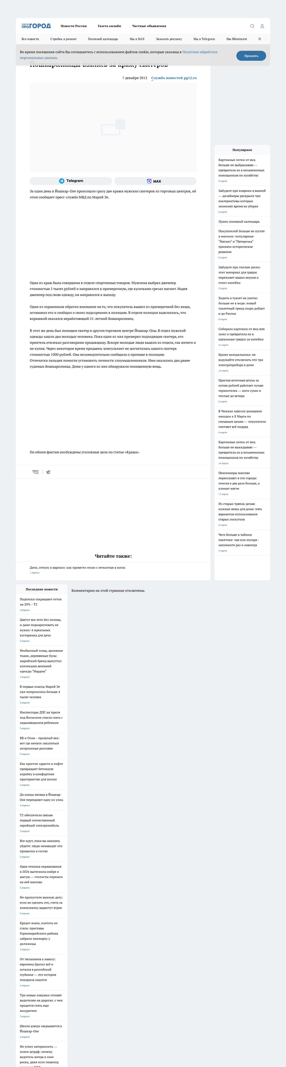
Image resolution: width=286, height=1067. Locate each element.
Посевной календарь (103, 39)
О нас (19, 937)
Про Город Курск (59, 908)
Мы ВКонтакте (236, 39)
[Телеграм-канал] (71, 181)
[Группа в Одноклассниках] (200, 910)
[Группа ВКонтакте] (190, 910)
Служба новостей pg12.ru (174, 77)
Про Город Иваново (163, 903)
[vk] (35, 472)
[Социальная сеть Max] (155, 181)
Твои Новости (23, 908)
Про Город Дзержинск (62, 914)
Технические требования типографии (86, 932)
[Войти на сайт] (262, 26)
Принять (251, 56)
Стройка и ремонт (63, 39)
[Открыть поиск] (252, 26)
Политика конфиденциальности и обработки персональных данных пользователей (62, 1009)
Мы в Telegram (204, 39)
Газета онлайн (109, 26)
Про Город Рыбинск (95, 908)
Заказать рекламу (169, 39)
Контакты (71, 937)
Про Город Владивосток (97, 914)
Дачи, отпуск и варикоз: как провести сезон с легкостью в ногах (113, 570)
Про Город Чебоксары (28, 903)
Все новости (30, 39)
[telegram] (49, 472)
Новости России (74, 26)
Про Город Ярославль (96, 903)
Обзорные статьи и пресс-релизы (135, 932)
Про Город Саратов (163, 908)
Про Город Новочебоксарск (65, 903)
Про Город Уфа (126, 908)
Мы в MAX (137, 39)
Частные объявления (149, 26)
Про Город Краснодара (131, 914)
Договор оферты (25, 932)
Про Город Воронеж (129, 903)
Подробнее (121, 1003)
